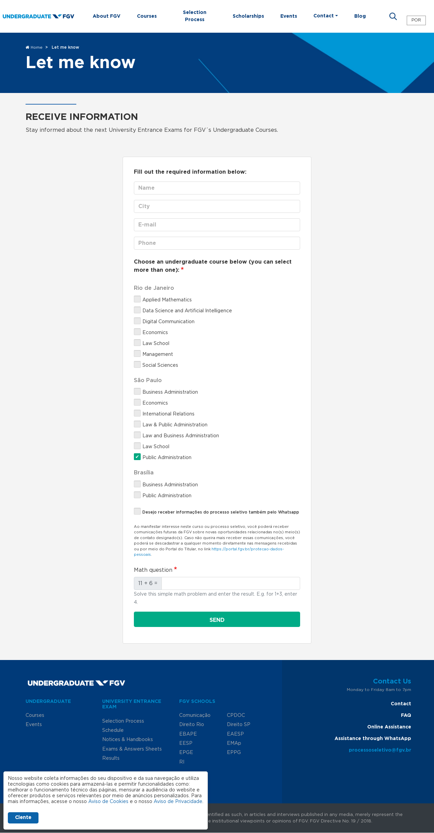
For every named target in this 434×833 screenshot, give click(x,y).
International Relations (168, 414)
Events (288, 16)
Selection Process (194, 16)
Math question (153, 570)
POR (416, 20)
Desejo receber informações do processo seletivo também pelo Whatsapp (220, 512)
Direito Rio (191, 724)
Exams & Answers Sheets (132, 749)
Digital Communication (168, 321)
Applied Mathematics (167, 300)
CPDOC (236, 715)
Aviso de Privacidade (178, 801)
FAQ (406, 715)
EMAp (234, 743)
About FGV (107, 16)
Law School (155, 343)
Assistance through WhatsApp (373, 738)
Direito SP (238, 724)
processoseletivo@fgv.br (380, 750)
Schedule (113, 730)
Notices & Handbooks (127, 739)
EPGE (186, 752)
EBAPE (188, 734)
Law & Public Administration (174, 425)
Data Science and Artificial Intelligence (187, 311)
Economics (155, 332)
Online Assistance (389, 727)
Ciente (23, 817)
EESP (185, 743)
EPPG (234, 752)
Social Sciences (160, 365)
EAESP (235, 734)
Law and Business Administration (180, 436)
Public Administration (166, 457)
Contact (401, 704)
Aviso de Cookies (108, 801)
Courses (147, 16)
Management (157, 354)
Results (111, 758)
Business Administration (170, 392)
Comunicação (195, 715)
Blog (360, 16)
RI (181, 762)
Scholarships (248, 16)
